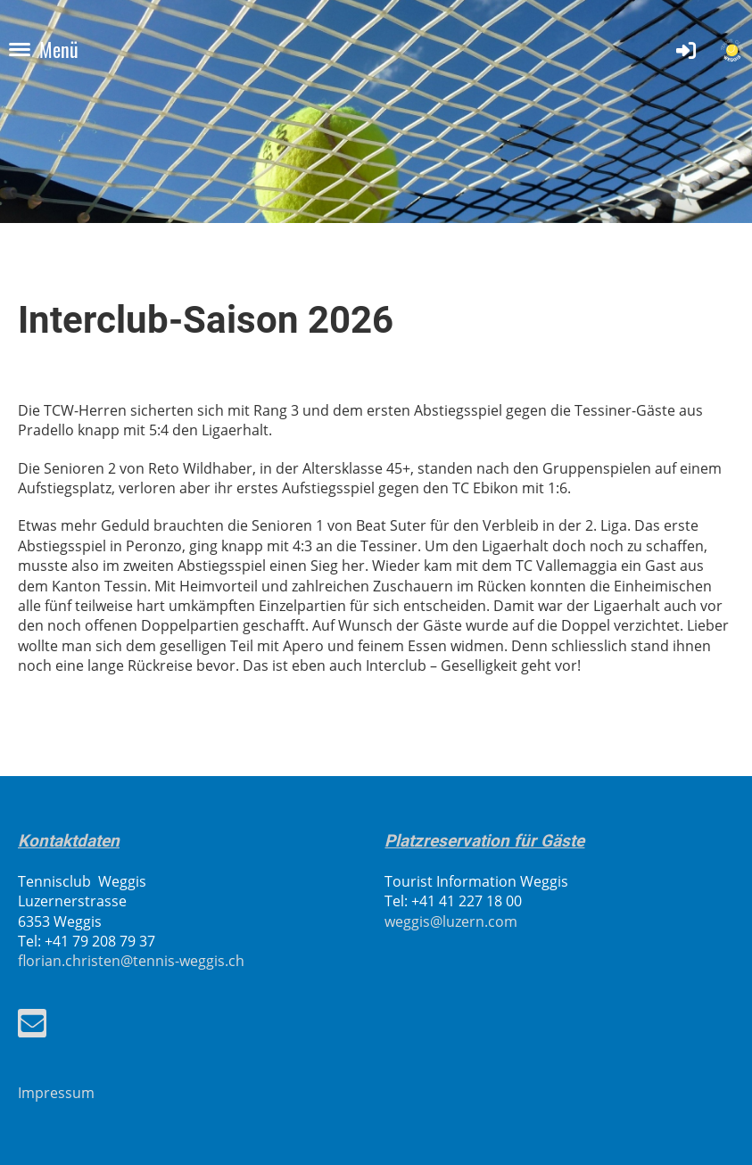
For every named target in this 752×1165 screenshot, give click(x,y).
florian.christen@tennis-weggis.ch (131, 961)
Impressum (56, 1093)
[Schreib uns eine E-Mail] (32, 1026)
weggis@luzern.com (450, 921)
